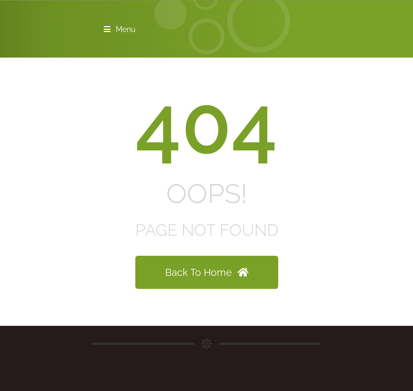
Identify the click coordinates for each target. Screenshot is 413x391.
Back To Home (206, 272)
